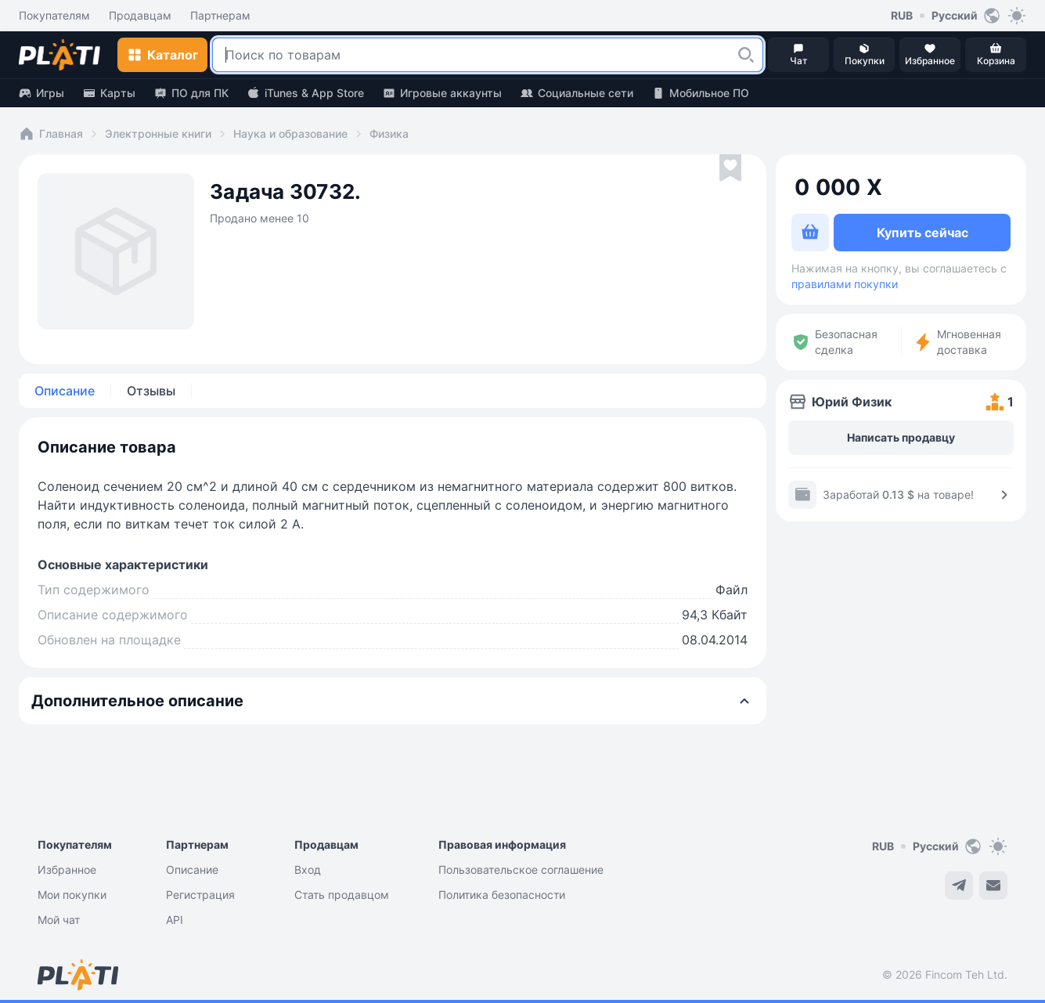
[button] (746, 54)
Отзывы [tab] (151, 391)
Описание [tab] (64, 391)
